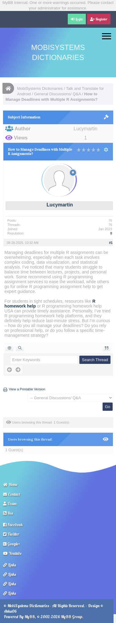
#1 (111, 243)
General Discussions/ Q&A (57, 94)
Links (9, 564)
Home (10, 484)
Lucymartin (60, 204)
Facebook (13, 524)
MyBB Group (71, 616)
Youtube (12, 553)
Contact (11, 494)
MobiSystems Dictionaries (40, 88)
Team (9, 503)
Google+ (11, 543)
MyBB (29, 616)
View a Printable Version (27, 389)
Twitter (11, 534)
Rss (8, 513)
